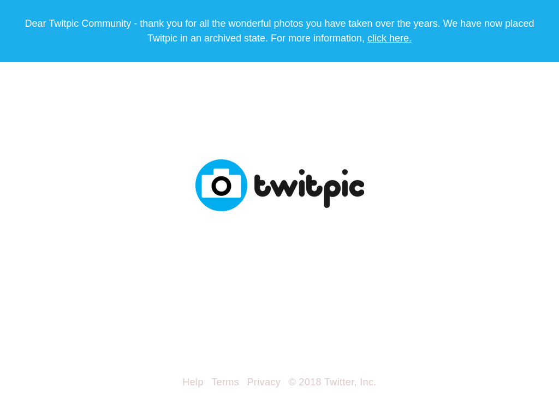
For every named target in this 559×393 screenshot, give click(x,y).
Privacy (264, 382)
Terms (225, 382)
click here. (389, 38)
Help (192, 382)
